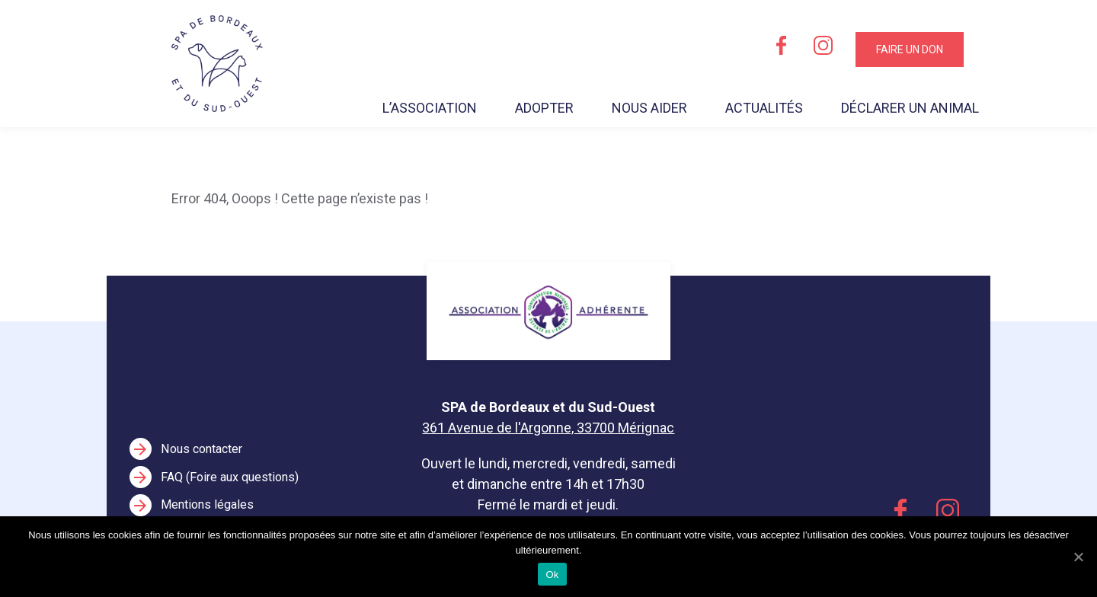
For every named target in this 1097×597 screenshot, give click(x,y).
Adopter (544, 108)
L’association (429, 108)
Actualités (764, 108)
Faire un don (909, 49)
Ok (551, 574)
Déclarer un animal (910, 108)
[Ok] (1078, 556)
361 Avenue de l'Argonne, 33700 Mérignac (548, 428)
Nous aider (649, 108)
